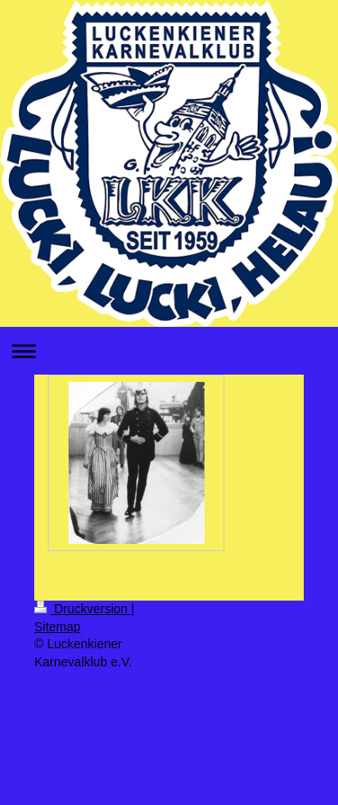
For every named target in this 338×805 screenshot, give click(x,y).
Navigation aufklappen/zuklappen (169, 350)
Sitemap (57, 627)
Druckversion (82, 608)
